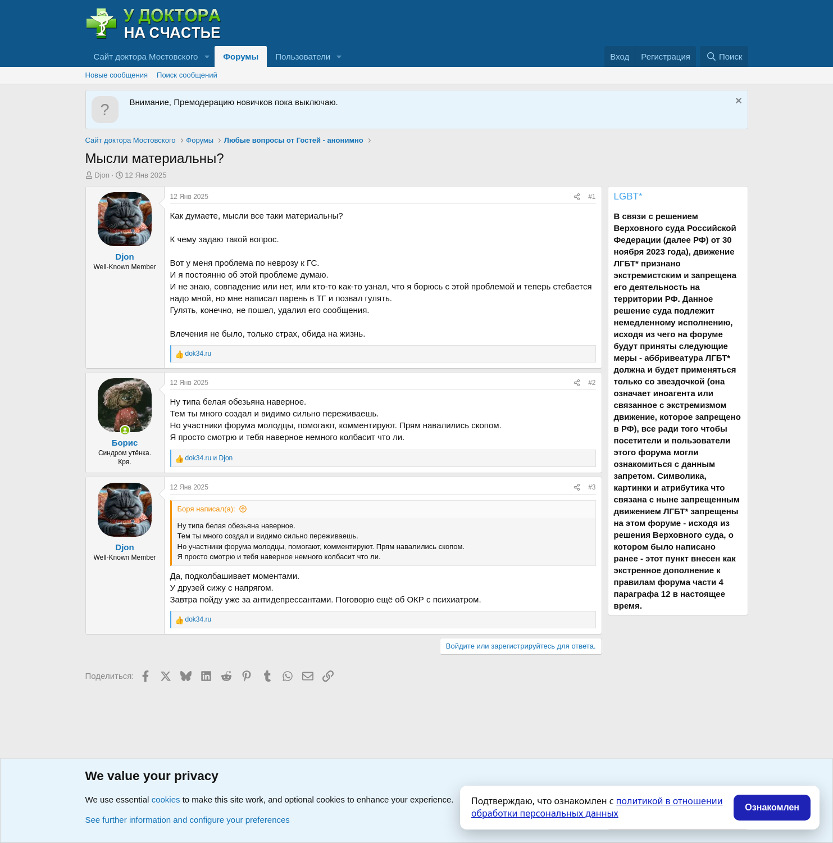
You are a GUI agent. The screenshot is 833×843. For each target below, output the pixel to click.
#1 (591, 197)
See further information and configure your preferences (187, 819)
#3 (591, 487)
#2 (591, 383)
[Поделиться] (577, 197)
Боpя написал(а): (206, 509)
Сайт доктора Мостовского (146, 56)
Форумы (240, 56)
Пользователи (302, 56)
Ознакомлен (772, 807)
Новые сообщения (116, 75)
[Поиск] (724, 56)
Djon (102, 175)
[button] (207, 56)
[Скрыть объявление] (737, 102)
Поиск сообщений (187, 75)
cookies (166, 799)
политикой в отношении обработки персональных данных (597, 807)
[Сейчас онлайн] (125, 430)
